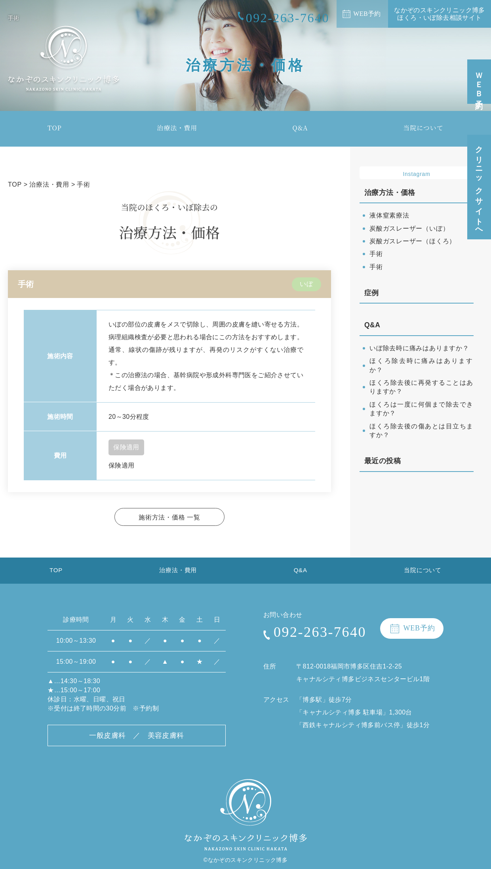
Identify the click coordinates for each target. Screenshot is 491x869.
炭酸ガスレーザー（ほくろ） (411, 242)
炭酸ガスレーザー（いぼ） (408, 229)
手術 (376, 255)
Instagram (416, 175)
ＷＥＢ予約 (479, 82)
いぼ (306, 284)
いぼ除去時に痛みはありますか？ (418, 349)
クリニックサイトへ (479, 187)
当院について (423, 127)
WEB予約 (367, 13)
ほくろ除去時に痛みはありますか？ (421, 362)
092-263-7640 (320, 637)
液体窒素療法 (388, 216)
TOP (55, 127)
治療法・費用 (177, 127)
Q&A (300, 127)
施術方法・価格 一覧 (169, 517)
